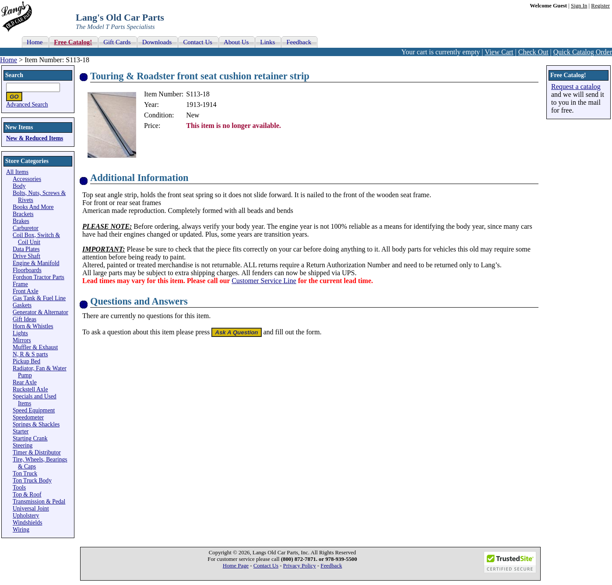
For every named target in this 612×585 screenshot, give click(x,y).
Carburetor (26, 228)
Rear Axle (25, 382)
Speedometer (28, 417)
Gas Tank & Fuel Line (39, 298)
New (192, 115)
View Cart (499, 52)
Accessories (27, 179)
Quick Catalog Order (582, 52)
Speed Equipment (34, 410)
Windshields (27, 522)
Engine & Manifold (36, 263)
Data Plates (26, 249)
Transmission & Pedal (39, 501)
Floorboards (27, 270)
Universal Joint (31, 508)
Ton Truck (25, 473)
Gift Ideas (24, 319)
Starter (20, 431)
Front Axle (26, 291)
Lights (20, 333)
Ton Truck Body (32, 480)
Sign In (579, 6)
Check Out (533, 52)
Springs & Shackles (36, 424)
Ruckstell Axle (30, 389)
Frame (20, 284)
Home (8, 60)
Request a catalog (576, 86)
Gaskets (22, 305)
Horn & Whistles (33, 326)
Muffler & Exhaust (35, 347)
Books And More (33, 207)
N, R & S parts (30, 354)
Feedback (331, 566)
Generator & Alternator (40, 312)
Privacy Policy (299, 566)
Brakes (21, 221)
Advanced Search (27, 104)
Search (14, 75)
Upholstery (26, 515)
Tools (19, 487)
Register (600, 6)
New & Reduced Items (34, 138)
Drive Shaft (26, 256)
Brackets (23, 214)
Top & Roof (27, 494)
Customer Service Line (264, 280)
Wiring (21, 529)
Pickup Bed (26, 361)
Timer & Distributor (37, 452)
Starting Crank (30, 438)
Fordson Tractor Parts (38, 277)
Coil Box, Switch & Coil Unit (36, 238)
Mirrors (22, 340)
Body (19, 186)
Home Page (236, 566)
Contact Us (265, 566)
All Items (17, 172)
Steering (22, 445)
